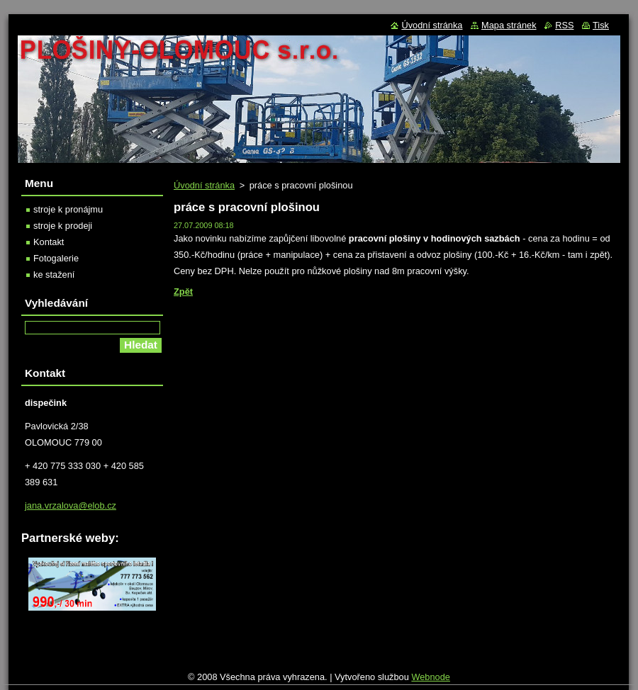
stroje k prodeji (62, 225)
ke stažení (53, 274)
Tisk (601, 25)
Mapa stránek (509, 25)
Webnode (430, 677)
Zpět (183, 291)
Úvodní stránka (204, 185)
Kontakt (48, 242)
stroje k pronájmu (68, 209)
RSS (564, 25)
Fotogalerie (56, 258)
